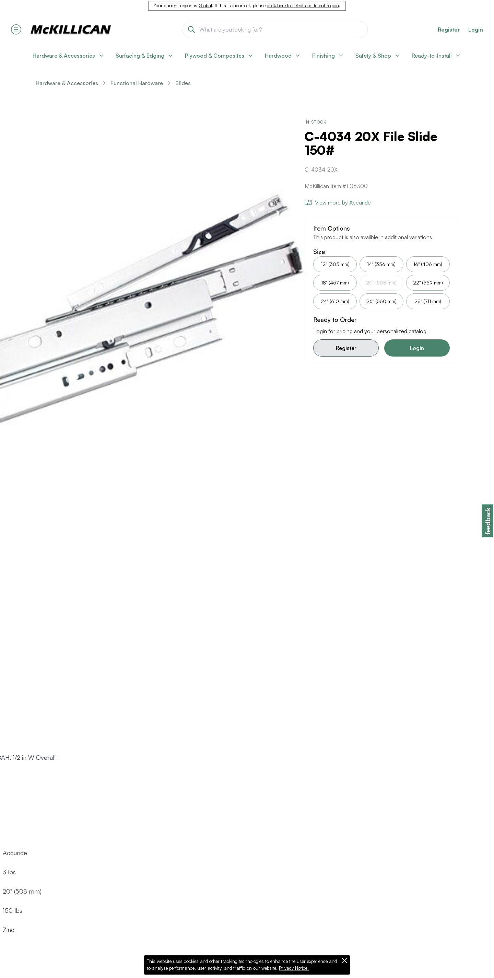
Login (475, 29)
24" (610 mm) (335, 301)
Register (346, 348)
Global (205, 5)
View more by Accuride (338, 202)
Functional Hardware (136, 83)
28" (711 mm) (427, 301)
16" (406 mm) (427, 264)
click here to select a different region (303, 5)
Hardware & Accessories (67, 83)
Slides (183, 83)
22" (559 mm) (428, 283)
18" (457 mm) (335, 283)
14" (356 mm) (381, 264)
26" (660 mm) (381, 301)
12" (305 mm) (335, 264)
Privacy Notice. (294, 968)
